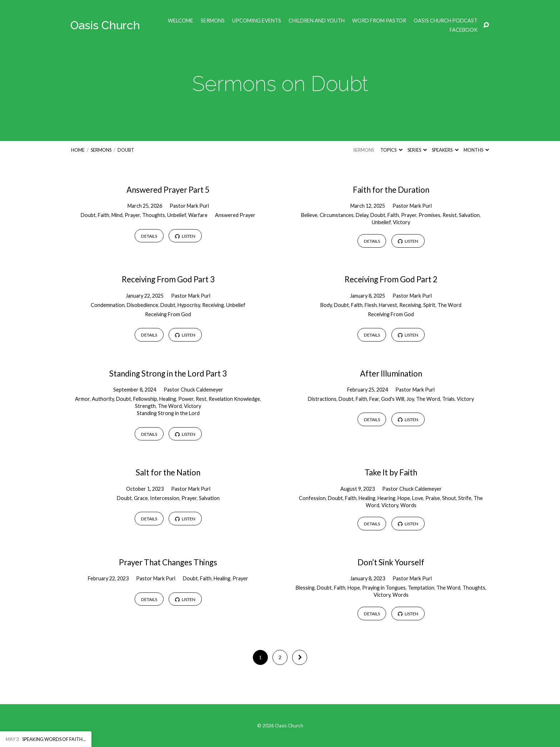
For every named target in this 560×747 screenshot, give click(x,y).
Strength (145, 406)
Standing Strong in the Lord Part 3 (168, 373)
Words (408, 505)
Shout (449, 498)
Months (476, 150)
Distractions (322, 399)
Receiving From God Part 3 (168, 279)
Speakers (445, 150)
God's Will (392, 399)
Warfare (198, 215)
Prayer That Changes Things (168, 562)
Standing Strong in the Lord (168, 413)
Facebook (464, 29)
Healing (167, 399)
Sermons (213, 20)
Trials (448, 399)
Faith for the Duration (391, 190)
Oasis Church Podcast (446, 20)
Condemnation (108, 305)
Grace (141, 498)
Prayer (132, 215)
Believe (309, 215)
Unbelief (176, 215)
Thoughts (153, 215)
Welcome (180, 20)
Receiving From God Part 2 (391, 279)
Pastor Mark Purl (189, 206)
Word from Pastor (379, 20)
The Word (449, 305)
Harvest (388, 305)
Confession (312, 498)
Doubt (126, 150)
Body (326, 305)
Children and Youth (317, 20)
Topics (391, 150)
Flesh (371, 305)
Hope (404, 498)
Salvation (469, 215)
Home (78, 150)
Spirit (429, 305)
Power (186, 399)
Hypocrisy (189, 305)
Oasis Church (105, 25)
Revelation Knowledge (234, 399)
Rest (201, 399)
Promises (429, 215)
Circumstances (337, 215)
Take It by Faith (391, 472)
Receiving (213, 305)
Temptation (421, 588)
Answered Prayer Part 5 (168, 190)
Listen (185, 236)
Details (149, 236)
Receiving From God (168, 314)
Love (417, 498)
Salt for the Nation (168, 472)
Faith (103, 215)
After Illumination (391, 373)
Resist (449, 215)
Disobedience (142, 305)
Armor (82, 399)
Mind (116, 215)
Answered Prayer (235, 215)
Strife (464, 498)
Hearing (386, 498)
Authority (103, 399)
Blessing (305, 588)
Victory (401, 222)
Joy (410, 399)
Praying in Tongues (384, 588)
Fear (374, 399)
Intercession (164, 498)
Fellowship (145, 399)
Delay (362, 215)
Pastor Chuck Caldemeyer (193, 390)
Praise (432, 498)
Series (417, 150)
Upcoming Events (256, 20)
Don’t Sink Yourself (391, 562)
